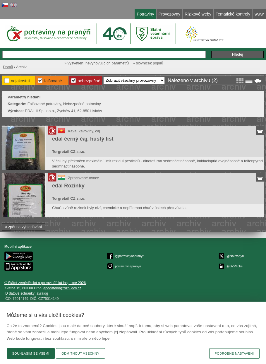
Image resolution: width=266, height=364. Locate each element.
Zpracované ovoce (83, 178)
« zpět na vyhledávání (23, 227)
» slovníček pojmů (148, 63)
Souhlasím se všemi (30, 353)
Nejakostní (20, 80)
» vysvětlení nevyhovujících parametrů (96, 63)
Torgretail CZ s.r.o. (68, 151)
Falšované (53, 80)
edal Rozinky (68, 186)
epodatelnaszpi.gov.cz (62, 288)
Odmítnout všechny (80, 353)
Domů (8, 67)
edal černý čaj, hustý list (83, 139)
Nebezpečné (89, 80)
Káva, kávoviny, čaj (84, 131)
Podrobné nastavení (234, 353)
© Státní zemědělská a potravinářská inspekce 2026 (45, 283)
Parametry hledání (24, 97)
